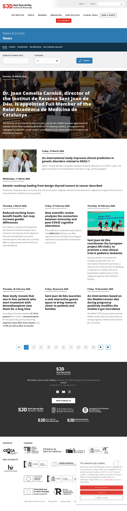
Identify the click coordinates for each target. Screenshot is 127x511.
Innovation (56, 15)
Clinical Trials (90, 15)
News (4, 47)
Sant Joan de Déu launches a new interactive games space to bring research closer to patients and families (63, 302)
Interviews (22, 47)
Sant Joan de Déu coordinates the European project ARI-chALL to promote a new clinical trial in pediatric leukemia (104, 246)
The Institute (17, 15)
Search (86, 60)
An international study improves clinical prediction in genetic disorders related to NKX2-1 (78, 159)
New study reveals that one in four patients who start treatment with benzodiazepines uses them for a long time (19, 302)
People (31, 15)
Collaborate (63, 20)
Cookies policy (65, 501)
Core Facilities (72, 15)
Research (42, 15)
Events (12, 47)
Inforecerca (36, 47)
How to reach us (63, 401)
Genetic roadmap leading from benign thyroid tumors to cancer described (52, 185)
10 (93, 347)
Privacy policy (52, 501)
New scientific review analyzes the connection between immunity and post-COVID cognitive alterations (61, 219)
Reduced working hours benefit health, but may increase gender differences (19, 217)
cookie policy (109, 480)
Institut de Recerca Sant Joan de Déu (39, 123)
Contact (92, 4)
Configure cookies (101, 498)
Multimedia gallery (53, 47)
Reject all (101, 492)
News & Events (108, 15)
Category (38, 55)
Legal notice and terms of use (34, 501)
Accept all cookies (101, 487)
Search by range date (13, 55)
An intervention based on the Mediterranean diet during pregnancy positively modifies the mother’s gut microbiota (104, 302)
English (81, 4)
